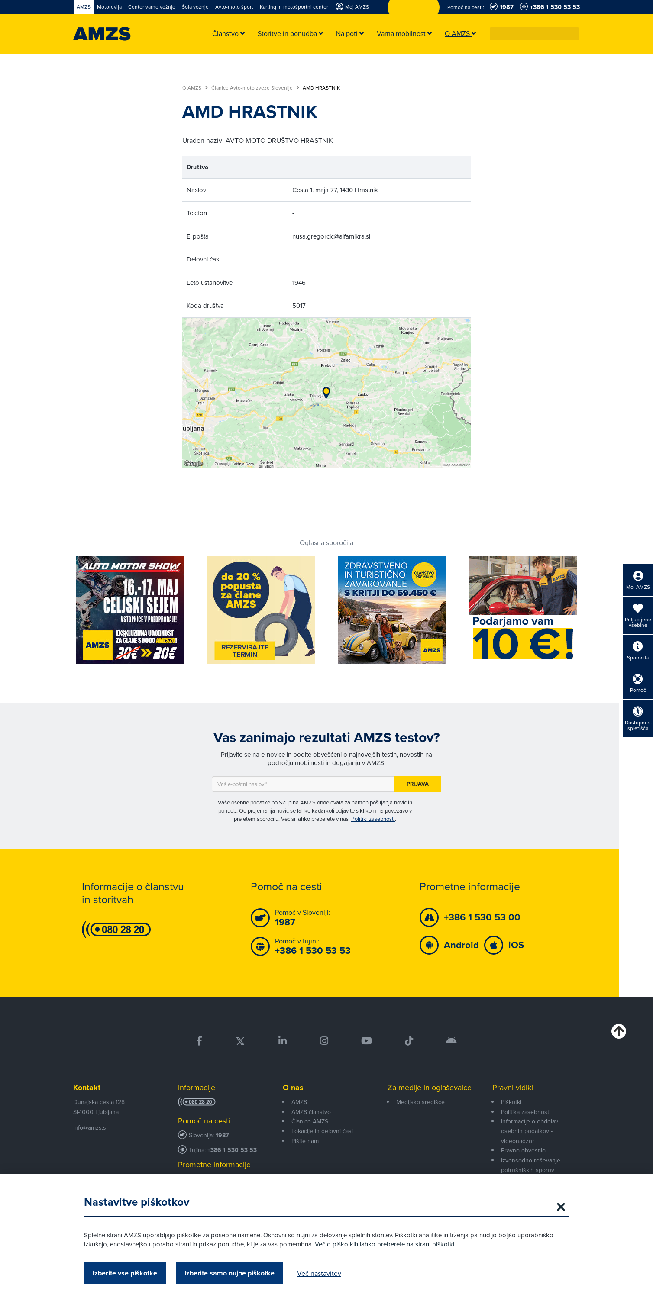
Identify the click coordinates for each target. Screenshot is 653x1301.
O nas (293, 1087)
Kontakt (86, 1087)
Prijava (418, 784)
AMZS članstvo (311, 1111)
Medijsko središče (420, 1102)
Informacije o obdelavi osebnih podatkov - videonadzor (530, 1131)
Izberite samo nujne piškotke (229, 1273)
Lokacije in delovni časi (322, 1131)
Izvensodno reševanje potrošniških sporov (530, 1165)
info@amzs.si (90, 1127)
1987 (222, 1135)
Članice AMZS (309, 1121)
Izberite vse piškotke (125, 1273)
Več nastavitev (319, 1273)
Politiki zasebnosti (373, 819)
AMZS (299, 1102)
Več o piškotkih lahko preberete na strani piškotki (384, 1244)
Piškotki (511, 1102)
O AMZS (195, 88)
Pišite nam (305, 1140)
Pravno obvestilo (523, 1150)
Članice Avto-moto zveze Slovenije (255, 88)
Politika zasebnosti (525, 1111)
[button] (573, 34)
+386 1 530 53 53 (232, 1150)
